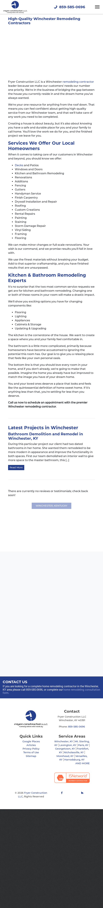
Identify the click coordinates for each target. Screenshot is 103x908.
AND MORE (82, 763)
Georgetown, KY (65, 748)
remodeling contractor (78, 81)
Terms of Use (31, 752)
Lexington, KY (67, 745)
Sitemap (31, 756)
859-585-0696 (69, 7)
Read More (16, 467)
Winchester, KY (63, 741)
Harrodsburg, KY (74, 759)
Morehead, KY (64, 756)
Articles (31, 745)
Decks (19, 165)
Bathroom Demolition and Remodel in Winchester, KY (45, 436)
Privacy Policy (31, 748)
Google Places (31, 741)
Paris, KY (83, 745)
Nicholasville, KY (74, 752)
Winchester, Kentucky (51, 505)
